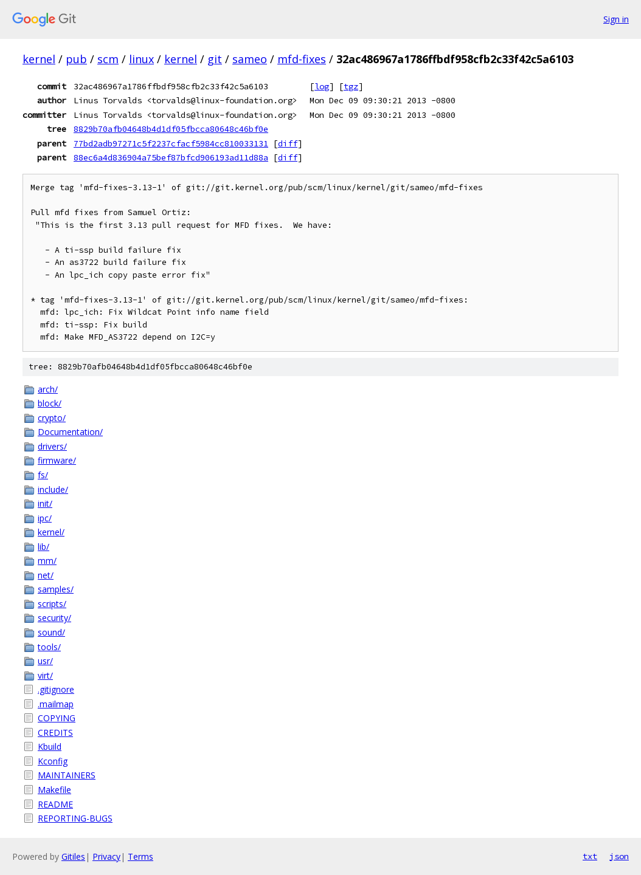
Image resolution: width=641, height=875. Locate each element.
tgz (351, 86)
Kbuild (49, 746)
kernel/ (51, 532)
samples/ (56, 589)
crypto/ (52, 418)
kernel (39, 59)
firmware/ (57, 460)
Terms (140, 856)
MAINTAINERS (66, 775)
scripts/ (52, 603)
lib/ (43, 546)
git (214, 59)
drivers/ (52, 446)
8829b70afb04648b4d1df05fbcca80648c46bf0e (171, 128)
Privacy (106, 856)
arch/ (48, 389)
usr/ (45, 661)
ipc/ (45, 518)
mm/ (47, 560)
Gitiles (73, 856)
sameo (249, 59)
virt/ (45, 675)
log (321, 86)
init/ (45, 503)
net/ (46, 575)
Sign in (616, 19)
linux (141, 59)
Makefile (54, 789)
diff (287, 143)
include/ (53, 489)
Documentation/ (70, 431)
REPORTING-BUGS (75, 818)
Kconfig (53, 761)
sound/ (51, 632)
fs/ (43, 475)
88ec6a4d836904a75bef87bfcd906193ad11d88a (171, 157)
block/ (49, 403)
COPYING (56, 718)
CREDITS (55, 732)
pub (76, 59)
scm (108, 59)
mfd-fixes (301, 59)
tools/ (49, 647)
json (619, 856)
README (55, 804)
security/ (54, 617)
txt (590, 856)
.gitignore (56, 689)
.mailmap (56, 704)
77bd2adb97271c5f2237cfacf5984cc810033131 (171, 143)
